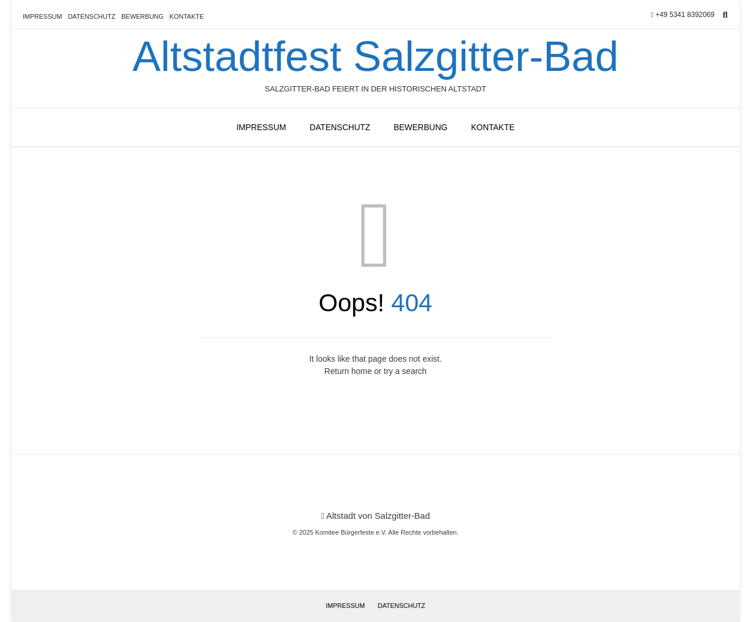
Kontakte (187, 16)
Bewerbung (142, 16)
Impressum (42, 16)
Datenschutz (92, 16)
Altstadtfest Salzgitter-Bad (375, 56)
